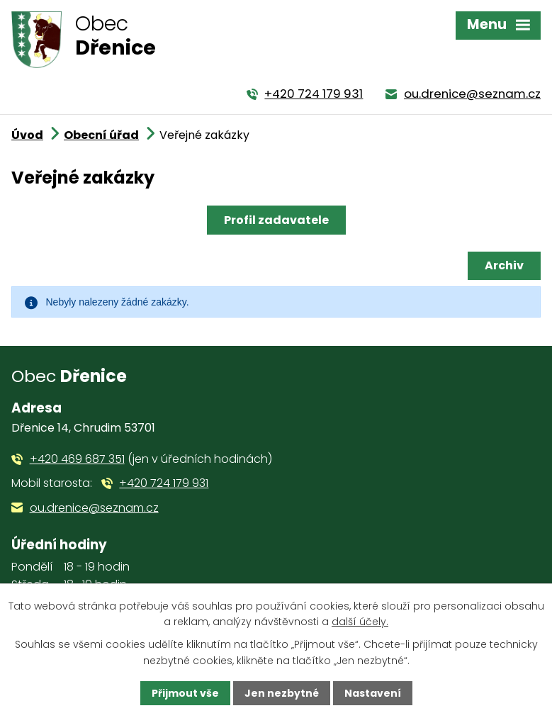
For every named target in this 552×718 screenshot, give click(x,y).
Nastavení (372, 693)
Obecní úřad (101, 135)
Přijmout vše (185, 693)
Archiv (504, 265)
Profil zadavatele (276, 220)
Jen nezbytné (281, 693)
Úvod (27, 135)
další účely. (360, 622)
